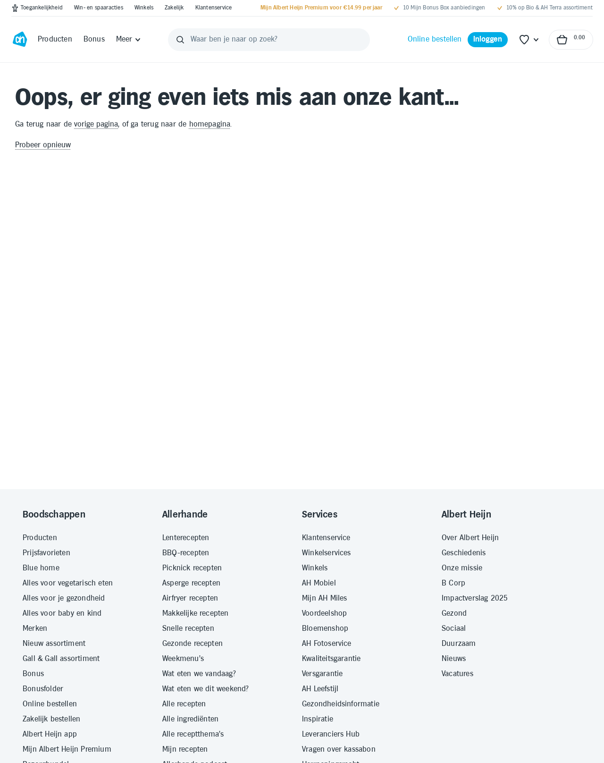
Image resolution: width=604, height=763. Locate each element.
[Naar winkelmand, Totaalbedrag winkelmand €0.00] (571, 39)
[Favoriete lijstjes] (529, 39)
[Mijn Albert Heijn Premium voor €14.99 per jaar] (321, 8)
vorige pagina (96, 124)
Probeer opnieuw (43, 145)
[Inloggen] (488, 39)
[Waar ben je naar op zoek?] (269, 39)
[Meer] (129, 39)
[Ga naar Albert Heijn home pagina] (19, 40)
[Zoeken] (180, 39)
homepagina (210, 124)
